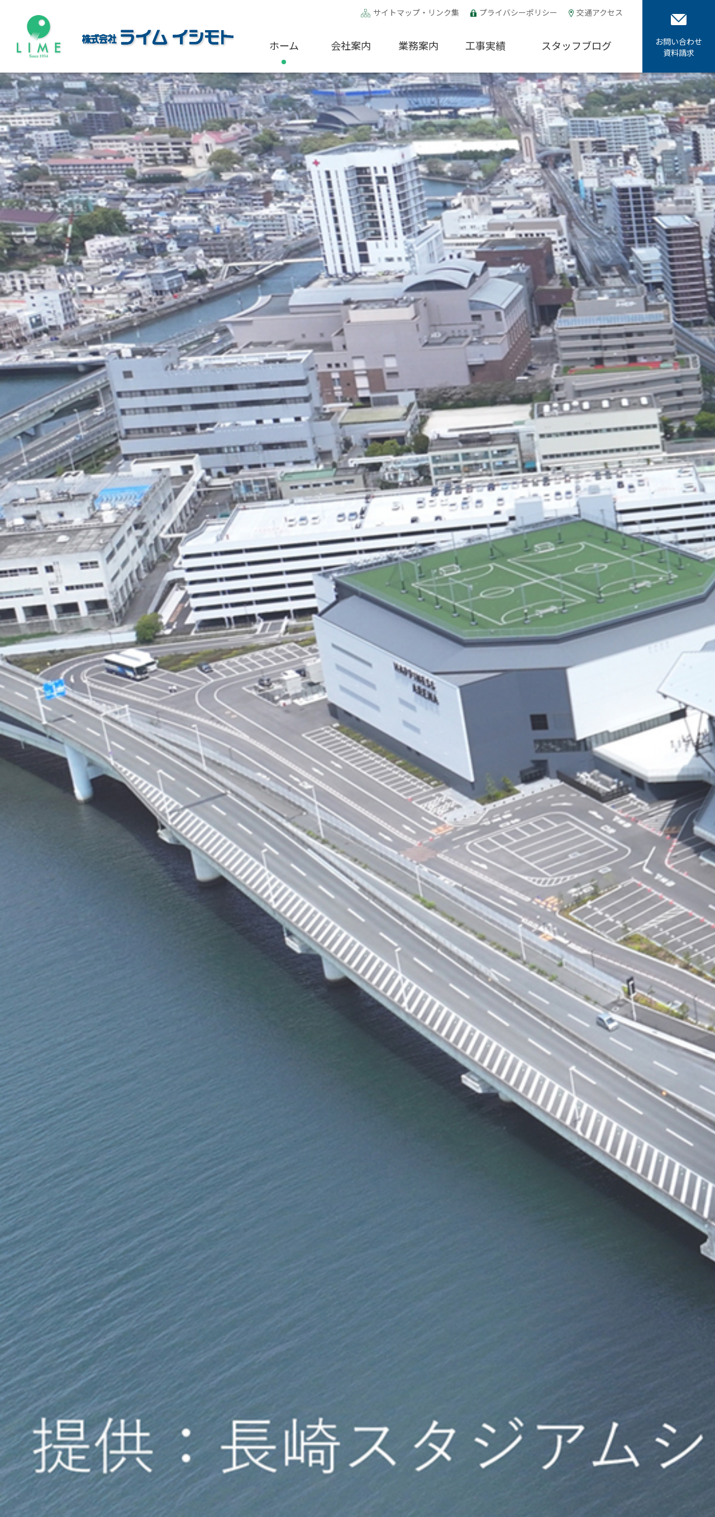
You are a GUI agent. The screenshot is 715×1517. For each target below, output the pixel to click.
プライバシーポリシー (518, 12)
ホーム (284, 45)
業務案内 (418, 45)
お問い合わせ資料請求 (678, 36)
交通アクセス (599, 13)
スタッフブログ (576, 45)
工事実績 (485, 45)
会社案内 (351, 45)
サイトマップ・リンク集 (416, 13)
